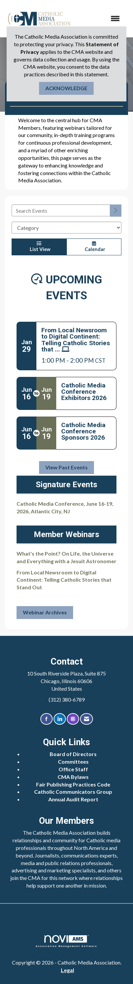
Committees (73, 761)
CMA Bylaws (73, 777)
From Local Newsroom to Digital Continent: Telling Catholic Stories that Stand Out (64, 580)
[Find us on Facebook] (46, 719)
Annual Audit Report (73, 799)
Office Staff (73, 769)
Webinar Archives (45, 612)
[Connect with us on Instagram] (73, 719)
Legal (67, 970)
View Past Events (66, 467)
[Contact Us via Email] (86, 719)
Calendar (94, 246)
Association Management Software (66, 941)
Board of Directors (73, 754)
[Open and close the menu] (100, 19)
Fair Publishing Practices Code (73, 784)
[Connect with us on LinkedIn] (60, 719)
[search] (115, 210)
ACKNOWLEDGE (66, 88)
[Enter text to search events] (61, 210)
